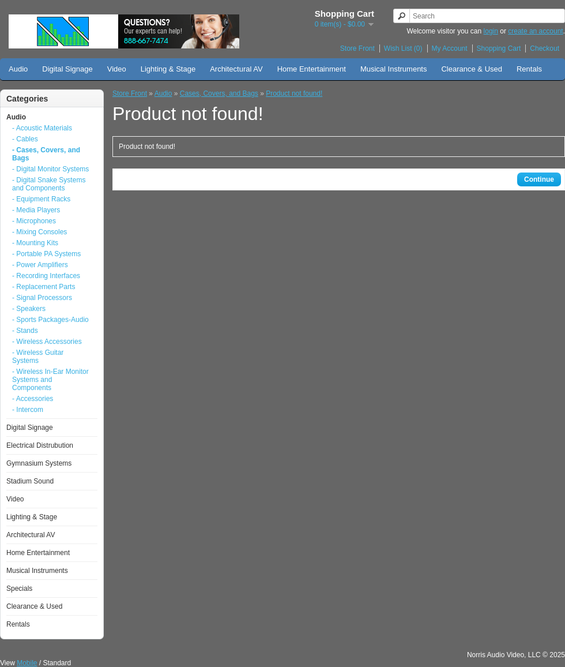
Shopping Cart (499, 48)
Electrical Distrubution (39, 445)
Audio (18, 69)
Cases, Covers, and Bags (219, 93)
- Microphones (34, 221)
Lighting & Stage (168, 69)
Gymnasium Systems (38, 463)
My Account (450, 48)
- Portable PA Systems (46, 254)
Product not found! (294, 93)
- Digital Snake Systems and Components (48, 184)
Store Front (357, 48)
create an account (535, 31)
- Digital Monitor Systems (50, 169)
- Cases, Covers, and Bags (46, 154)
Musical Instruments (393, 69)
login (491, 31)
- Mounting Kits (35, 243)
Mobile (27, 663)
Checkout (544, 48)
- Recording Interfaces (46, 276)
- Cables (25, 139)
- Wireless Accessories (47, 342)
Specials (19, 588)
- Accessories (32, 399)
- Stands (25, 331)
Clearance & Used (471, 69)
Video (116, 69)
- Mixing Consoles (39, 232)
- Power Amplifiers (40, 265)
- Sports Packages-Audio (50, 320)
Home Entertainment (311, 69)
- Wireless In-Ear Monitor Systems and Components (50, 380)
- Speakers (29, 309)
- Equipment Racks (41, 199)
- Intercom (27, 410)
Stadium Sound (30, 481)
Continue (539, 179)
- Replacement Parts (43, 287)
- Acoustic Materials (42, 128)
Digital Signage (67, 69)
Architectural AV (236, 69)
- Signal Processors (42, 298)
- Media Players (36, 210)
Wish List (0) (403, 48)
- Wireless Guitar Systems (37, 357)
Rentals (529, 69)
